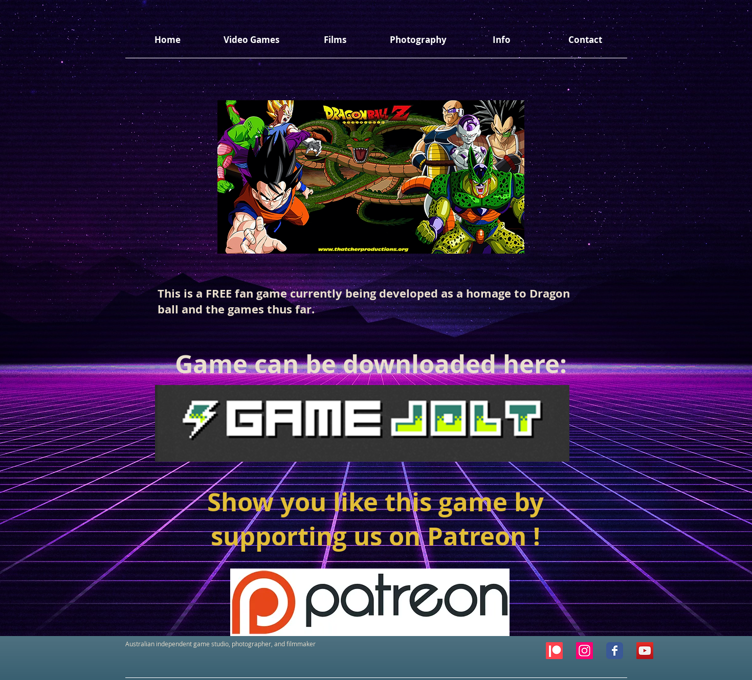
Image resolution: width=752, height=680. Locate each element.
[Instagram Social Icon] (584, 650)
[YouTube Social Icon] (644, 650)
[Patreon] (554, 650)
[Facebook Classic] (614, 650)
